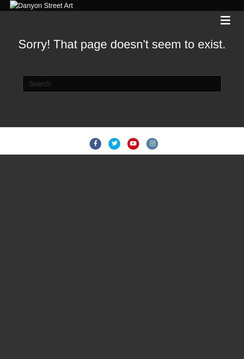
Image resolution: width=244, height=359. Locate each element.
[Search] (122, 146)
